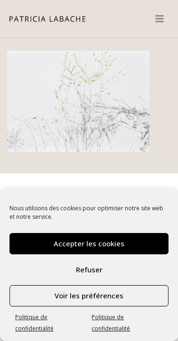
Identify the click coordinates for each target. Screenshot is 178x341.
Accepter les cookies (89, 243)
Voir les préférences (89, 295)
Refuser (89, 269)
